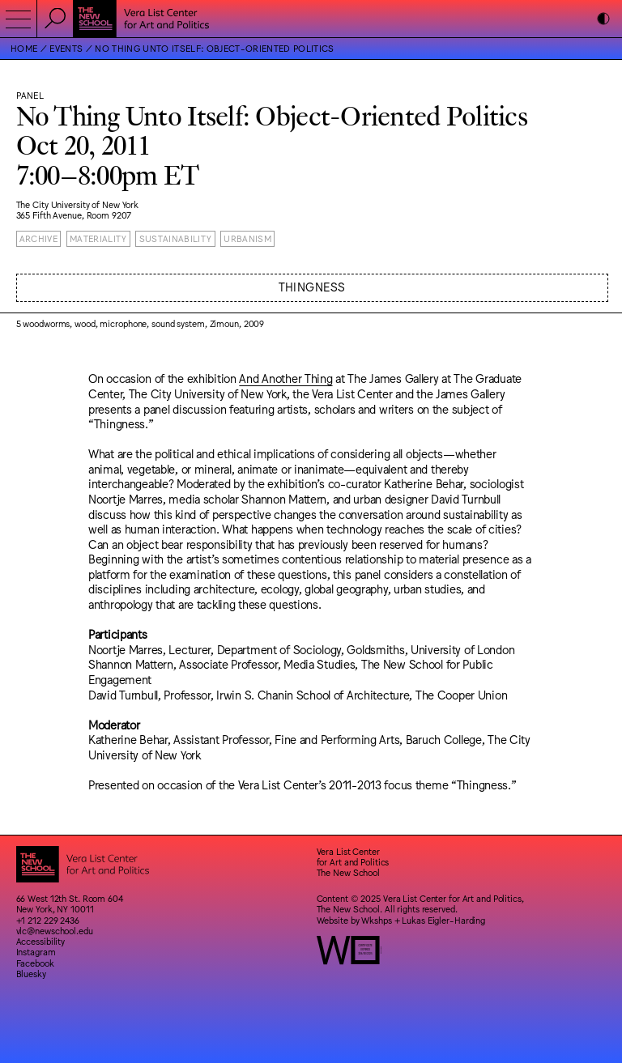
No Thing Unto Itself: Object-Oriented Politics (214, 48)
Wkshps (376, 920)
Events (66, 48)
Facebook (35, 963)
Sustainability (175, 238)
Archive (38, 238)
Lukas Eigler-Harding (443, 920)
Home (24, 48)
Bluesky (31, 973)
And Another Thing (285, 378)
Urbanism (247, 238)
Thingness (312, 286)
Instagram (36, 951)
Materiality (98, 238)
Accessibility (41, 941)
